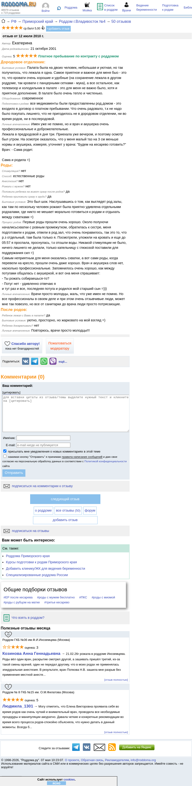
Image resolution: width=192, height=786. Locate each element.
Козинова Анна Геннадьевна (31, 653)
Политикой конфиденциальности (105, 461)
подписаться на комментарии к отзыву (38, 486)
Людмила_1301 (17, 706)
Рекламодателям (117, 760)
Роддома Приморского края (28, 556)
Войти (46, 11)
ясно (56, 783)
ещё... (63, 361)
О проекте (72, 760)
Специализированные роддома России (37, 575)
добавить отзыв (65, 520)
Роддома (71, 7)
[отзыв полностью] (116, 679)
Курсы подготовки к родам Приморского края (41, 562)
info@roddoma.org (143, 760)
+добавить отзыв (58, 28)
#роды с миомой (103, 597)
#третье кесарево (57, 602)
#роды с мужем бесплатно (56, 597)
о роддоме (43, 510)
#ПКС (83, 597)
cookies (69, 779)
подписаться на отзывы (26, 531)
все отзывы (68, 510)
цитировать (11, 392)
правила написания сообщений (82, 456)
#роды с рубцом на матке (22, 602)
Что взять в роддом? (24, 618)
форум (90, 510)
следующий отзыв (65, 499)
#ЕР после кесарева (18, 597)
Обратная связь (92, 760)
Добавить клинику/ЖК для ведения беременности (45, 568)
